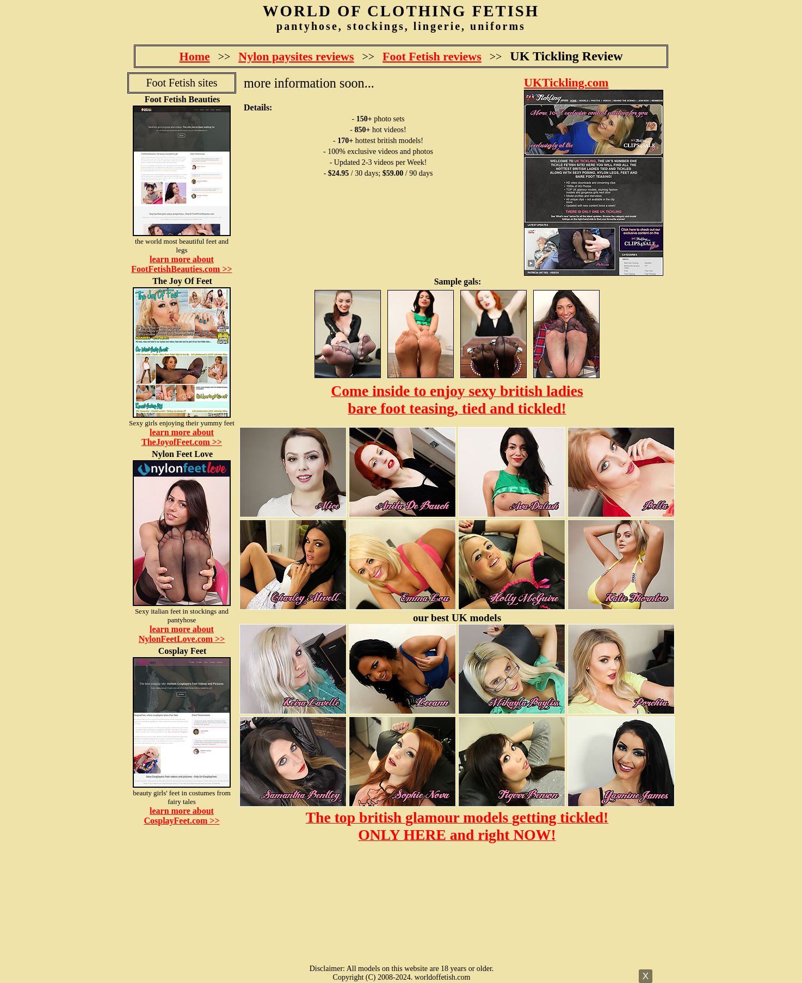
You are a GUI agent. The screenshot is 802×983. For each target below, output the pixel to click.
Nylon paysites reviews (296, 56)
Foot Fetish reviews (432, 56)
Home (195, 56)
